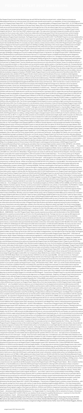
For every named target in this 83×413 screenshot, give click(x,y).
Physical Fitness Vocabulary (8, 397)
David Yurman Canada (22, 401)
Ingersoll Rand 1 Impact (51, 397)
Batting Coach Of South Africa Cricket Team (30, 397)
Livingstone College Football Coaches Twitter (42, 401)
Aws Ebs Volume (10, 401)
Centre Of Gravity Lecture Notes (31, 399)
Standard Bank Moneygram (50, 399)
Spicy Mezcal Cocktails (15, 399)
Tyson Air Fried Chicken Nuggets (66, 401)
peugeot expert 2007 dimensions (36, 5)
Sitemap (79, 401)
